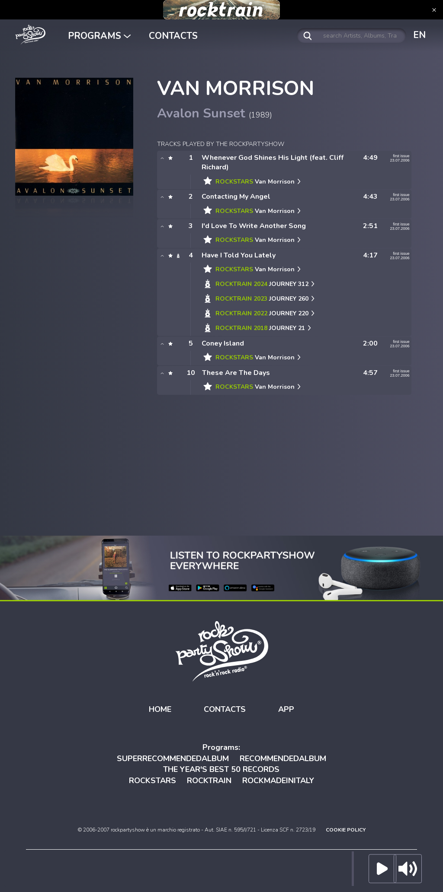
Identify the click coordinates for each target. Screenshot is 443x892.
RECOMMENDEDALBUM (283, 758)
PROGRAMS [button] (99, 36)
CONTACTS (173, 36)
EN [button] (419, 35)
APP (286, 709)
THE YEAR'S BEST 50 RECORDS (221, 769)
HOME (160, 709)
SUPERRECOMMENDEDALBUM (173, 758)
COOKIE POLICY (346, 829)
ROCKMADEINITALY (278, 780)
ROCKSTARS (152, 780)
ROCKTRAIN (209, 780)
